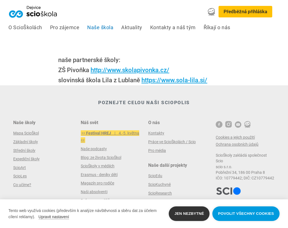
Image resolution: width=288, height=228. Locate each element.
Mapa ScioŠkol (26, 133)
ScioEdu (155, 176)
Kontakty (156, 133)
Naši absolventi (94, 192)
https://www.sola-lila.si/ (174, 80)
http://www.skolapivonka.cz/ (130, 70)
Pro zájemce (65, 27)
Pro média (157, 150)
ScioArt (19, 167)
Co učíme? (22, 185)
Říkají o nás (217, 27)
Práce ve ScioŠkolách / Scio (172, 142)
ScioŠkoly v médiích (97, 166)
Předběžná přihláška (245, 11)
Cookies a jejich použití (235, 137)
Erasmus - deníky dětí (99, 174)
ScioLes (20, 176)
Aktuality (131, 27)
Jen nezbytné (189, 213)
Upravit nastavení (54, 217)
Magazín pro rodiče (97, 183)
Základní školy (25, 142)
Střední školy (24, 150)
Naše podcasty (94, 149)
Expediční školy (26, 159)
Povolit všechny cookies (246, 213)
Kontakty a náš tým (173, 27)
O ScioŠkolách (25, 27)
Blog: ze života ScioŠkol (101, 157)
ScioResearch (160, 193)
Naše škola (100, 27)
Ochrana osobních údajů (237, 144)
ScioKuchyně (159, 184)
